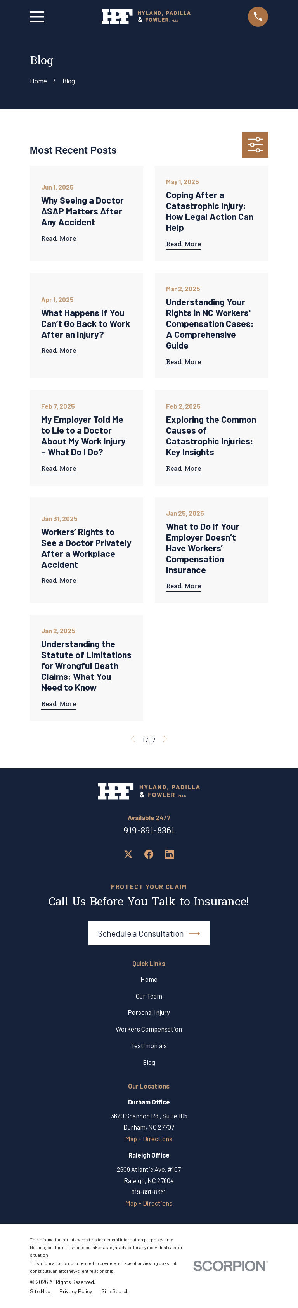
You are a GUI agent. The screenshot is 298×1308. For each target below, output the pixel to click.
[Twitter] (128, 854)
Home (149, 979)
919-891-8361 (149, 831)
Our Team (149, 996)
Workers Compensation (149, 1029)
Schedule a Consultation (149, 933)
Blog (149, 1062)
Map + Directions (148, 1138)
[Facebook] (148, 854)
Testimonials (149, 1045)
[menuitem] (40, 1291)
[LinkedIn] (169, 854)
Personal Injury (149, 1012)
